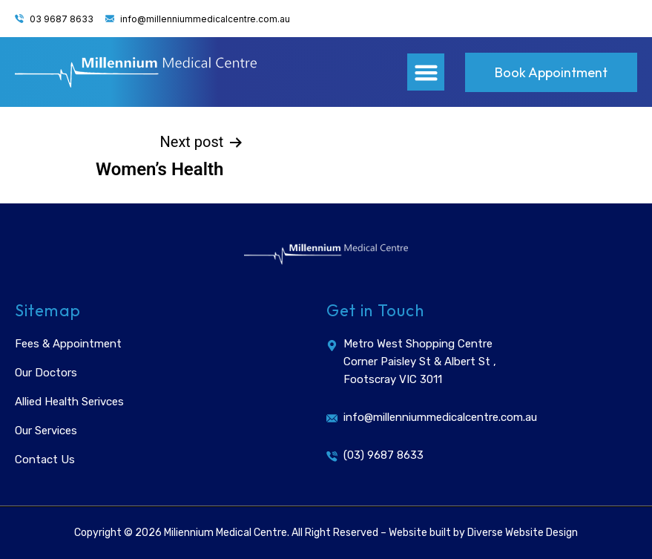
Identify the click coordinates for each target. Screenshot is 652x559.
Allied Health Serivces (69, 401)
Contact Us (45, 459)
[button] (425, 72)
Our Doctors (46, 372)
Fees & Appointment (68, 343)
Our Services (46, 430)
